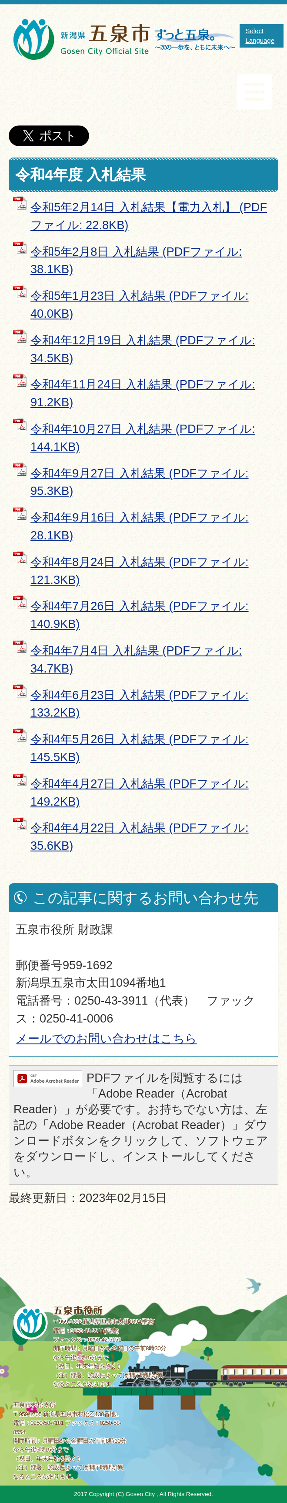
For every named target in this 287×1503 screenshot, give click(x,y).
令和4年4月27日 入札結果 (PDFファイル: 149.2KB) (139, 792)
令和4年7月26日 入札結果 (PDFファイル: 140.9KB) (139, 615)
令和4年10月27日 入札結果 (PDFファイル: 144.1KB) (142, 437)
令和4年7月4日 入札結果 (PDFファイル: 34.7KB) (136, 659)
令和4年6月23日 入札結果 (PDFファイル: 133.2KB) (139, 704)
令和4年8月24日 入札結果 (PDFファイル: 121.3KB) (139, 571)
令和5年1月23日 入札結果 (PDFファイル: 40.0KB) (139, 304)
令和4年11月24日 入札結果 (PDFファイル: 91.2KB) (142, 393)
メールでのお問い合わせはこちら (106, 1038)
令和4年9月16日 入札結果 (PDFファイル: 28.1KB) (139, 526)
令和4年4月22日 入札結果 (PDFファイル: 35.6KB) (139, 836)
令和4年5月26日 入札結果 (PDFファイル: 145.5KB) (139, 748)
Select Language (259, 35)
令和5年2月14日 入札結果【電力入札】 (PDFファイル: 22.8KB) (148, 216)
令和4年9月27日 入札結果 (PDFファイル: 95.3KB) (139, 482)
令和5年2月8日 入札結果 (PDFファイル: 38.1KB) (136, 260)
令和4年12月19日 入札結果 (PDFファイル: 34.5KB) (142, 349)
